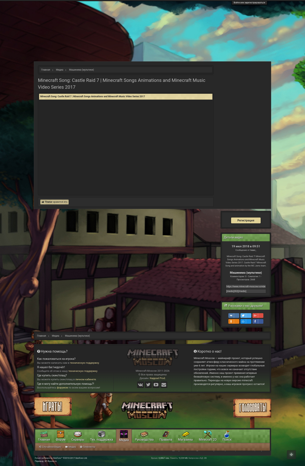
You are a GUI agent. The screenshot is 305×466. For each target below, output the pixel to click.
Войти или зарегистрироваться (249, 2)
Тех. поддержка (101, 439)
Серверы (77, 439)
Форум (61, 439)
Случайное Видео (50, 447)
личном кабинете (85, 379)
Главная (44, 439)
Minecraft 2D (208, 439)
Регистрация (246, 220)
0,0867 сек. (164, 458)
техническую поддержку (84, 362)
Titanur (48, 202)
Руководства (144, 439)
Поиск (227, 439)
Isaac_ (253, 250)
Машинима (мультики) (246, 272)
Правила (166, 439)
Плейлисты (87, 447)
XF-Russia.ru (51, 461)
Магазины (185, 439)
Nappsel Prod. (158, 378)
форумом (62, 387)
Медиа (124, 440)
